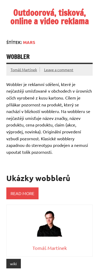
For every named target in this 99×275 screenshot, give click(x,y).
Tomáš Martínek (24, 69)
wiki (13, 263)
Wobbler (18, 57)
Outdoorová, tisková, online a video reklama (49, 17)
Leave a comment (58, 69)
